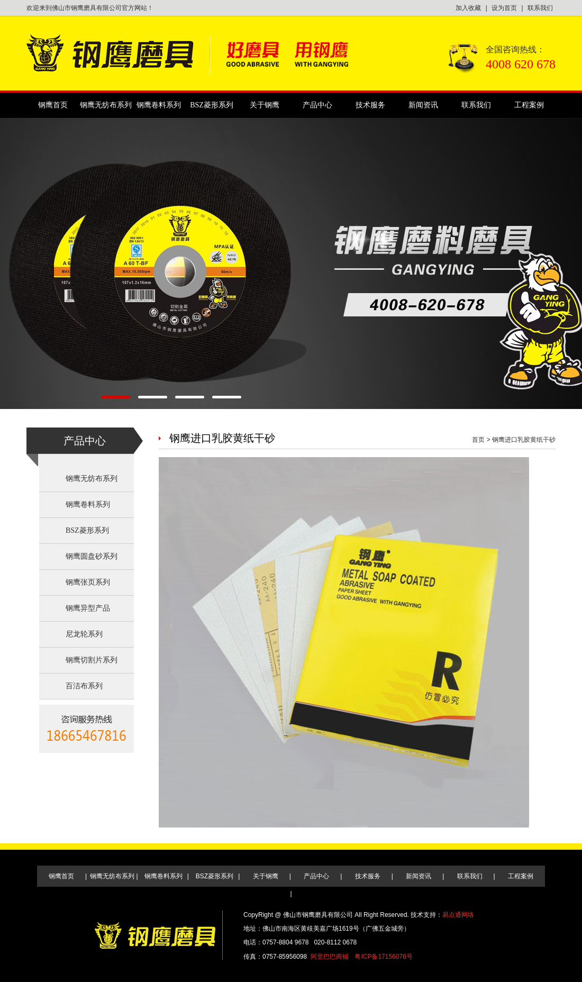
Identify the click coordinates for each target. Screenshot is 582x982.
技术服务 (370, 105)
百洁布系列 (84, 686)
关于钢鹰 (264, 105)
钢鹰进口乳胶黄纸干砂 (524, 439)
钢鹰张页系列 (88, 582)
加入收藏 (468, 8)
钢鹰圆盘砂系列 (91, 556)
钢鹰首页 (53, 105)
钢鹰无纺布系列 (106, 105)
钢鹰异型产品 (88, 608)
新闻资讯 (423, 105)
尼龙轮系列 (84, 634)
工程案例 (529, 105)
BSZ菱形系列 (211, 105)
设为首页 (504, 8)
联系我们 (540, 8)
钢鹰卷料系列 (159, 105)
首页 (478, 439)
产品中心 (317, 105)
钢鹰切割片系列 (91, 660)
